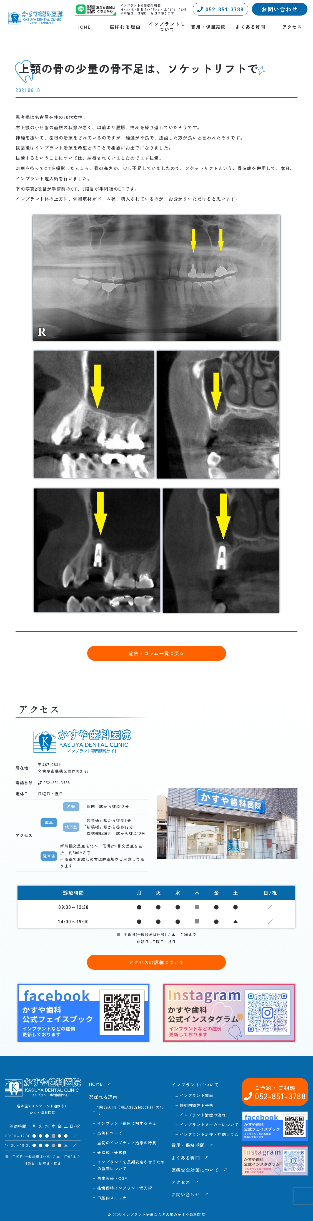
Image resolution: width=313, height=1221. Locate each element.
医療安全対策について (195, 1170)
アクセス (292, 26)
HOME (83, 26)
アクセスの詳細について (156, 962)
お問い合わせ (279, 9)
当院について (109, 1133)
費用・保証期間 (208, 26)
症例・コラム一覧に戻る (156, 653)
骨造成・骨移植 (112, 1152)
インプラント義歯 (197, 1095)
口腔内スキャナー (114, 1197)
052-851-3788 (220, 9)
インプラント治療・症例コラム (209, 1134)
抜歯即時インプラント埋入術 (124, 1188)
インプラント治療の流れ (203, 1115)
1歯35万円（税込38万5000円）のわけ (130, 1110)
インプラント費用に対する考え (126, 1123)
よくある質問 (251, 26)
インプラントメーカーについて (209, 1124)
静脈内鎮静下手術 (197, 1105)
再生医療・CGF (112, 1178)
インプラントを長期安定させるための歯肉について (131, 1165)
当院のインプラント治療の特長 (126, 1142)
